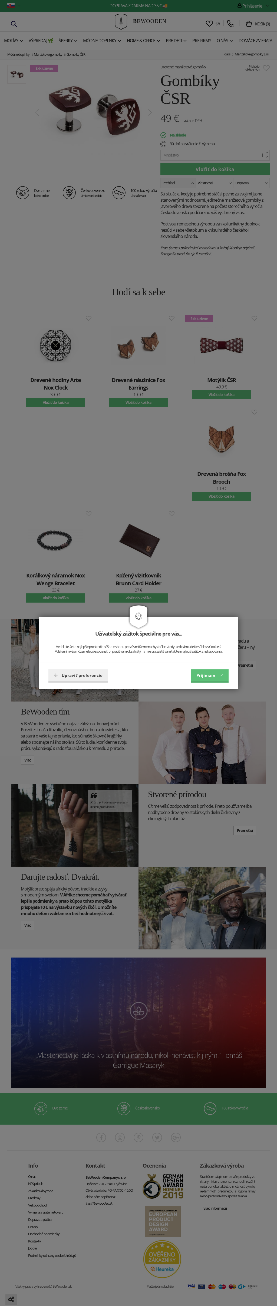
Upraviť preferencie (78, 675)
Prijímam (209, 675)
